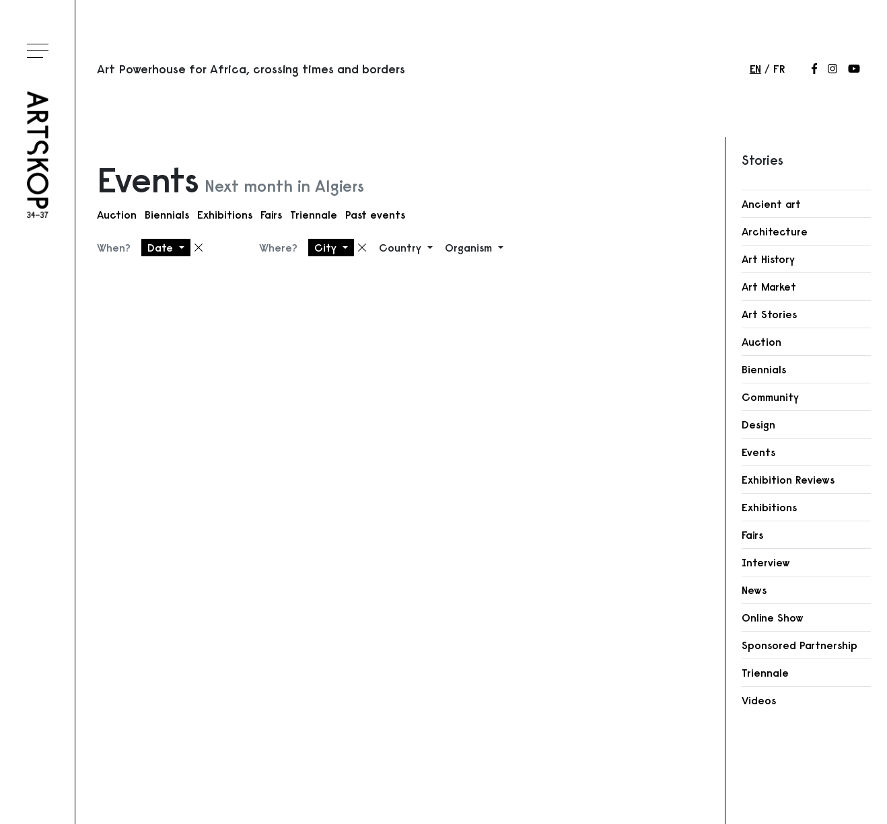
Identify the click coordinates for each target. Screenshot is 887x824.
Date (161, 247)
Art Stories (769, 314)
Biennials (167, 214)
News (754, 590)
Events (758, 452)
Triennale (313, 214)
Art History (768, 259)
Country (402, 247)
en (755, 68)
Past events (375, 214)
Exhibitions (224, 214)
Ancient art (771, 204)
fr (779, 68)
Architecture (775, 231)
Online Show (773, 617)
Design (758, 424)
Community (770, 397)
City (327, 247)
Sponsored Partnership (799, 645)
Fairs (271, 214)
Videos (759, 700)
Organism (470, 247)
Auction (117, 214)
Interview (766, 562)
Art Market (769, 286)
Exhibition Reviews (788, 479)
